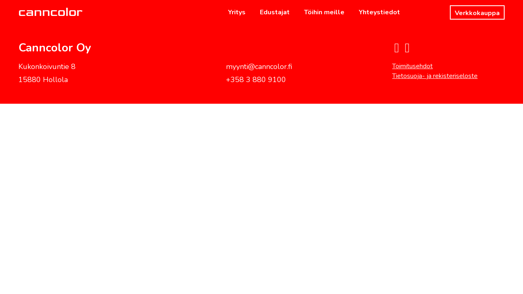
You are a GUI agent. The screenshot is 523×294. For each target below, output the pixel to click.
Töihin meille (324, 12)
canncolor (50, 12)
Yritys (237, 12)
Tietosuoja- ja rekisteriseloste (435, 75)
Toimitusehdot (412, 66)
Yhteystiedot (379, 12)
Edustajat (275, 12)
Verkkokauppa (477, 13)
